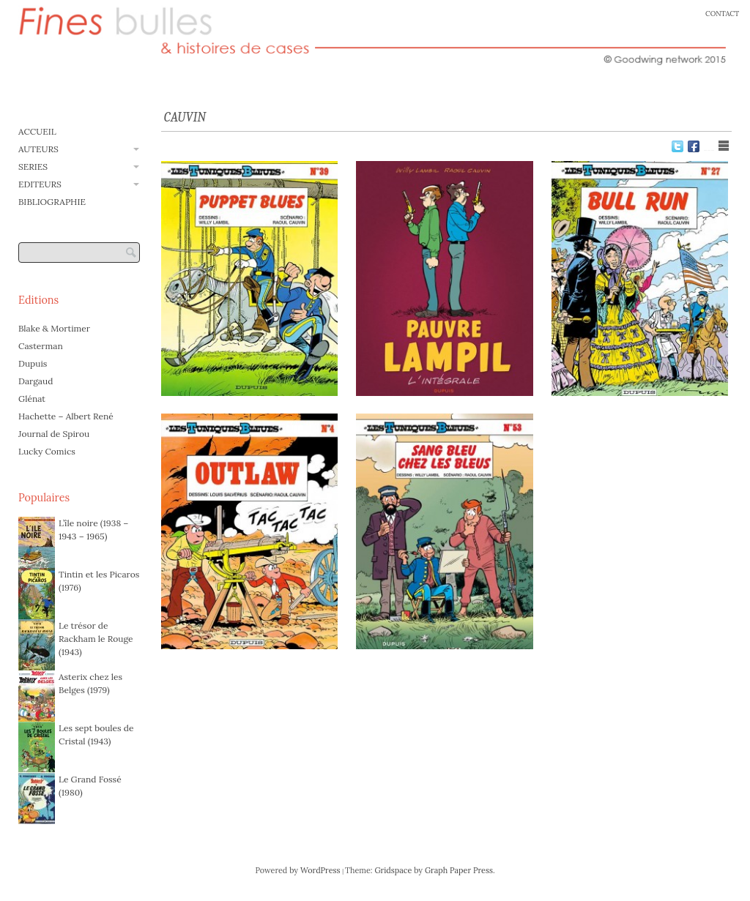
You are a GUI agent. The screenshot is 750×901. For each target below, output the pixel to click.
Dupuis (32, 363)
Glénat (31, 398)
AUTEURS (38, 148)
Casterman (40, 345)
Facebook (693, 146)
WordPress (320, 870)
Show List (724, 146)
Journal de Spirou (53, 433)
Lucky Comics (46, 451)
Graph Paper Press (459, 870)
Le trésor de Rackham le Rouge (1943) (96, 638)
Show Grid (709, 146)
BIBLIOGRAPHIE (52, 201)
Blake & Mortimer (54, 328)
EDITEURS (40, 184)
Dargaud (35, 380)
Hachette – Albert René (66, 416)
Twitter (677, 146)
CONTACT (722, 13)
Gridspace (393, 870)
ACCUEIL (37, 131)
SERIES (33, 166)
